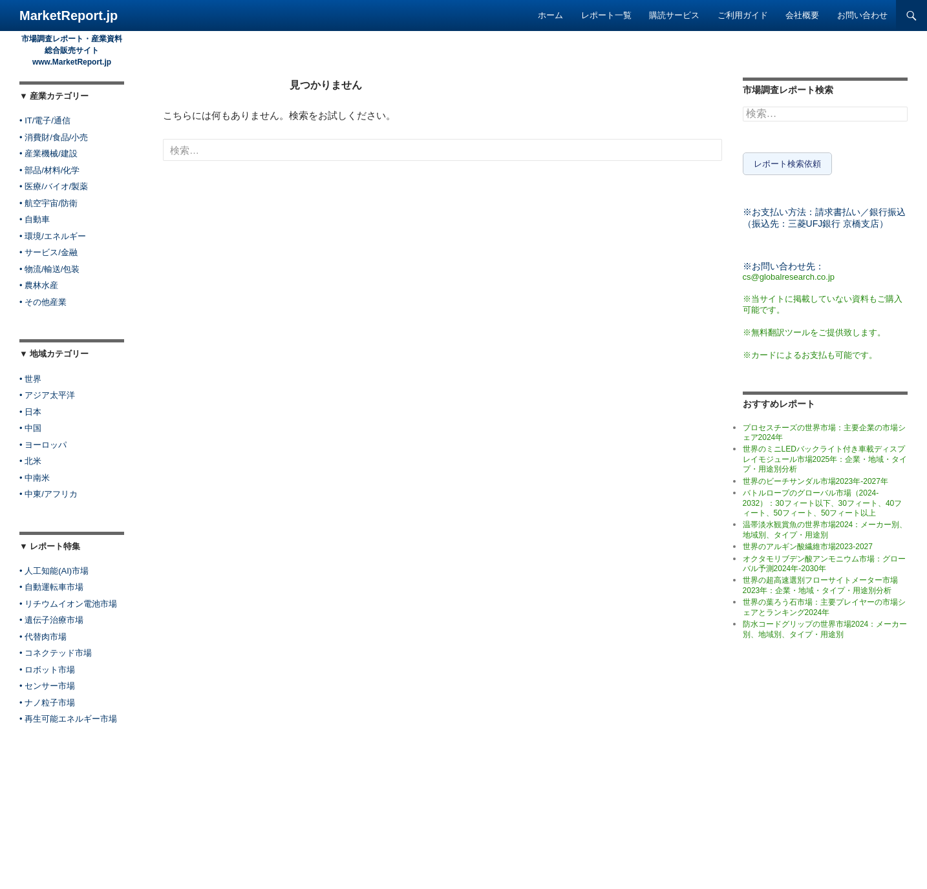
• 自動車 (34, 219)
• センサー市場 (47, 686)
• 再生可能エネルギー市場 (68, 719)
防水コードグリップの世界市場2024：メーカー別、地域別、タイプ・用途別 (825, 626)
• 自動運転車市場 (51, 587)
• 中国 (30, 428)
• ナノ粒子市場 (47, 702)
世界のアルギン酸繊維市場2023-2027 (808, 544)
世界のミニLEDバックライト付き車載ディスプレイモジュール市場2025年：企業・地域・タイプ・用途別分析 (825, 456)
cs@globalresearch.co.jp (789, 273)
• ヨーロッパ (43, 445)
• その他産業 (43, 302)
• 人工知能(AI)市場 (54, 571)
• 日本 (30, 412)
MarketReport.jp (68, 15)
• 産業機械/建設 (48, 153)
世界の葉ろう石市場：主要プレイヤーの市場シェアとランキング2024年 (824, 604)
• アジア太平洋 (47, 395)
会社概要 (802, 15)
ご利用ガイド (743, 15)
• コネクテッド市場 (55, 653)
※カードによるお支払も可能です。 (810, 352)
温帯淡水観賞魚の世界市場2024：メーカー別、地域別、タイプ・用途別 (825, 527)
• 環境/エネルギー (52, 236)
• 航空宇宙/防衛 (48, 203)
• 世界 (30, 379)
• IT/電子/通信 (44, 120)
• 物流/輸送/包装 (49, 269)
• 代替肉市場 (43, 637)
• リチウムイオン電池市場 (68, 604)
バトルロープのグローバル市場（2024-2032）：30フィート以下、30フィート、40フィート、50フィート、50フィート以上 (822, 500)
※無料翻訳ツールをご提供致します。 (814, 329)
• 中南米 (34, 478)
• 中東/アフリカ (48, 494)
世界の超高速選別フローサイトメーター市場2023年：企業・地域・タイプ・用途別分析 (820, 582)
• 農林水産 (38, 285)
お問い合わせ (862, 15)
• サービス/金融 (48, 252)
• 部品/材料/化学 (49, 170)
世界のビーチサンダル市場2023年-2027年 (815, 478)
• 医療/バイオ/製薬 (53, 186)
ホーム (550, 15)
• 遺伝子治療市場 (51, 620)
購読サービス (674, 15)
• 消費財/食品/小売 (53, 137)
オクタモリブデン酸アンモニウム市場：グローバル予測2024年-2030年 (824, 560)
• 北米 (30, 461)
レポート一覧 (606, 15)
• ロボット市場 (47, 670)
